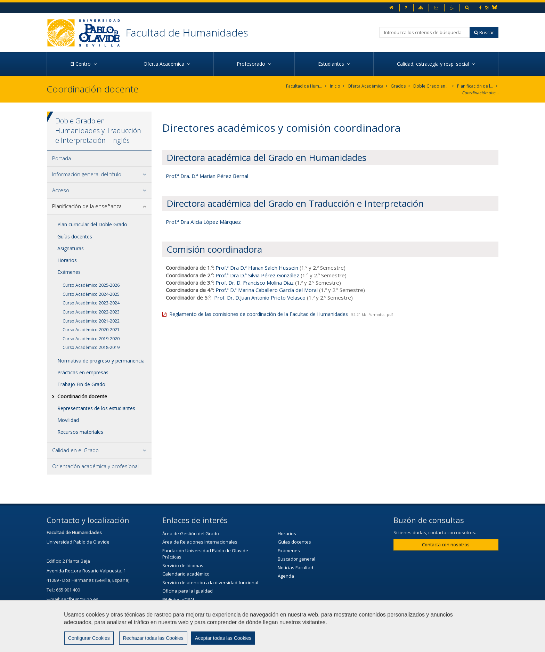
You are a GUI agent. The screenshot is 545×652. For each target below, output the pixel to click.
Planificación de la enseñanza (475, 86)
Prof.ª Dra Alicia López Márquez (203, 221)
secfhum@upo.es (79, 599)
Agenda (286, 576)
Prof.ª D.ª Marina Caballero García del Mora (266, 290)
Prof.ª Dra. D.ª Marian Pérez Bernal (207, 175)
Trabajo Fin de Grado (81, 384)
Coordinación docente (480, 93)
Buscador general (296, 559)
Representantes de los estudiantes (96, 408)
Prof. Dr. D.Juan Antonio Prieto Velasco (260, 297)
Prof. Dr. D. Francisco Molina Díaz (254, 282)
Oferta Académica (366, 86)
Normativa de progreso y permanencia (101, 360)
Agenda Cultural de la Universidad (198, 616)
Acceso (60, 190)
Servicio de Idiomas (182, 565)
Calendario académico (186, 574)
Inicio (335, 86)
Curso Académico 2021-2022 (91, 321)
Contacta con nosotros (446, 544)
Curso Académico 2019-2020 (91, 339)
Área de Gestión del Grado (190, 533)
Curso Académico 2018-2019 (91, 348)
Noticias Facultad (295, 567)
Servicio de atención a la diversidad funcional (210, 582)
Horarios (67, 260)
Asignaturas (70, 248)
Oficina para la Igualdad (187, 591)
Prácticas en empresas (82, 372)
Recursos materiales (80, 432)
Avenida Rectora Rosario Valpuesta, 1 (86, 571)
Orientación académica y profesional (95, 466)
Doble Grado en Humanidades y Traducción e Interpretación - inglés (431, 86)
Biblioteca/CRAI (178, 599)
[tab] (99, 158)
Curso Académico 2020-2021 (91, 330)
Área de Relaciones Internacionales (199, 542)
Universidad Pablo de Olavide (78, 542)
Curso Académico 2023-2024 (91, 303)
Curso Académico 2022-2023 (91, 312)
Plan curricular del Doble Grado (92, 224)
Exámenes (69, 272)
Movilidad (68, 420)
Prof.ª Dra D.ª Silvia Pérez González (257, 275)
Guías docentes (74, 236)
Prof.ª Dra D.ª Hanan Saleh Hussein (256, 267)
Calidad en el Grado (75, 450)
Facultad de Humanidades (187, 32)
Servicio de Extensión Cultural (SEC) (199, 608)
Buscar (484, 32)
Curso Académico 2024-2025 (91, 294)
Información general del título (86, 174)
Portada (61, 158)
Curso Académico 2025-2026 (91, 285)
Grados (398, 86)
